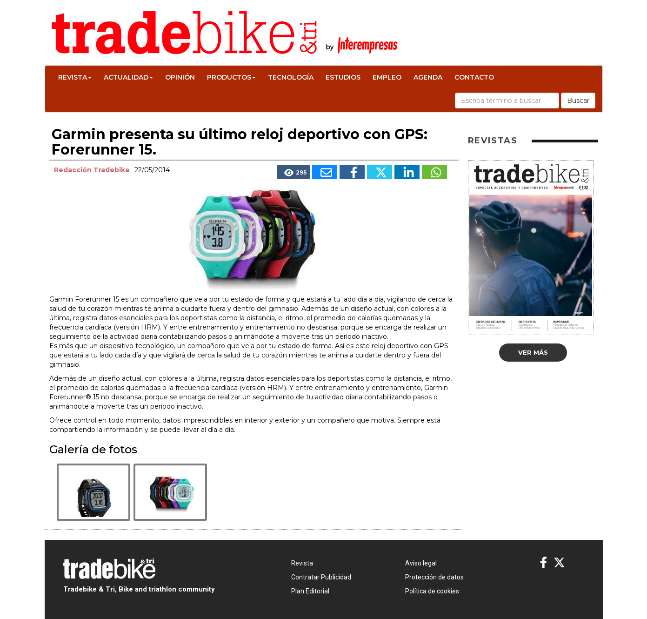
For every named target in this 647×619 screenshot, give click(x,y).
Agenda (428, 77)
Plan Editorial (310, 591)
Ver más (533, 352)
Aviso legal (421, 563)
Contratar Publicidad (321, 577)
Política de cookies (432, 591)
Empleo (387, 77)
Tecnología (290, 77)
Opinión (180, 77)
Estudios (343, 77)
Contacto (474, 77)
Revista (75, 77)
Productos (231, 77)
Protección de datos (434, 577)
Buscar (578, 100)
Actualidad (128, 77)
